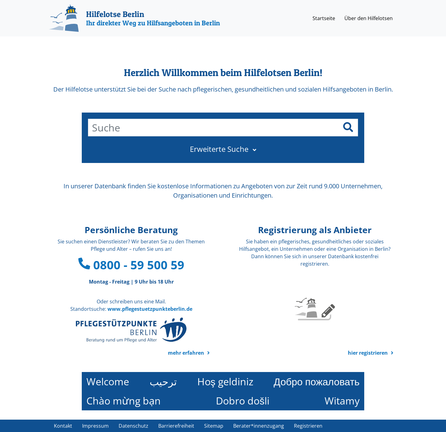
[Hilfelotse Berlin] (134, 18)
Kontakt (63, 425)
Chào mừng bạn (123, 400)
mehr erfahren (186, 352)
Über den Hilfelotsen (368, 18)
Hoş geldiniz (225, 381)
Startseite (324, 18)
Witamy (342, 400)
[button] (223, 149)
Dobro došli (242, 400)
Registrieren (308, 425)
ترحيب (163, 381)
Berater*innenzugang (258, 425)
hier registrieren (368, 352)
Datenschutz (133, 425)
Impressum (95, 425)
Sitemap (213, 425)
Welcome (107, 381)
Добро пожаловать (316, 381)
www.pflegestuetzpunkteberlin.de (149, 309)
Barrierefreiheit (176, 425)
